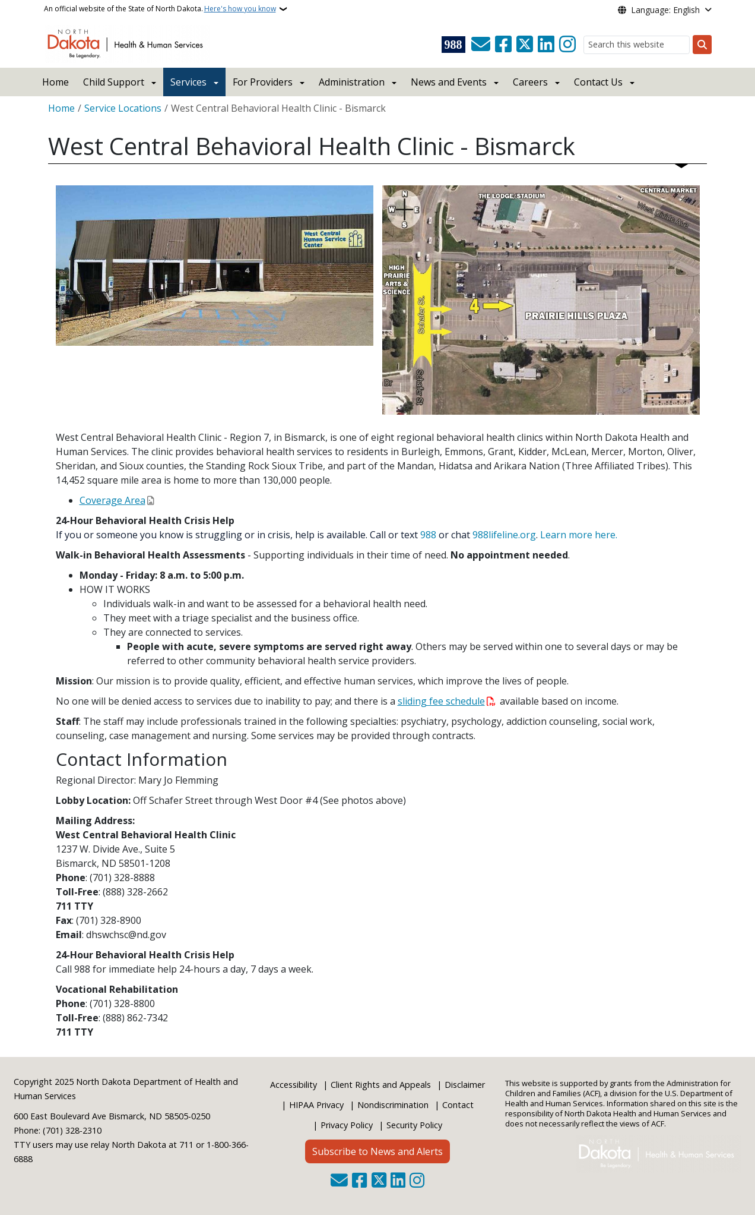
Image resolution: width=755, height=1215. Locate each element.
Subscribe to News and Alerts (377, 1151)
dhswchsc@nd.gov (126, 934)
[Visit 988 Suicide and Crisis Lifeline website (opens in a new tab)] (453, 44)
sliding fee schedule (441, 701)
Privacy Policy (347, 1125)
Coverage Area (112, 500)
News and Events (449, 82)
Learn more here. (578, 534)
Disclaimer (465, 1084)
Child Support (113, 82)
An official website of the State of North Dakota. (160, 9)
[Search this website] (636, 45)
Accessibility (293, 1084)
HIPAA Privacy (316, 1104)
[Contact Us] (480, 44)
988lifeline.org (504, 534)
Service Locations (122, 108)
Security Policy (414, 1125)
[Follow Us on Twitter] (524, 44)
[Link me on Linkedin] (546, 44)
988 (428, 534)
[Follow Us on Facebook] (503, 44)
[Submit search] (702, 44)
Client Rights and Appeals (381, 1084)
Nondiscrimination (393, 1104)
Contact (458, 1104)
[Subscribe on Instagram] (567, 44)
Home (55, 82)
